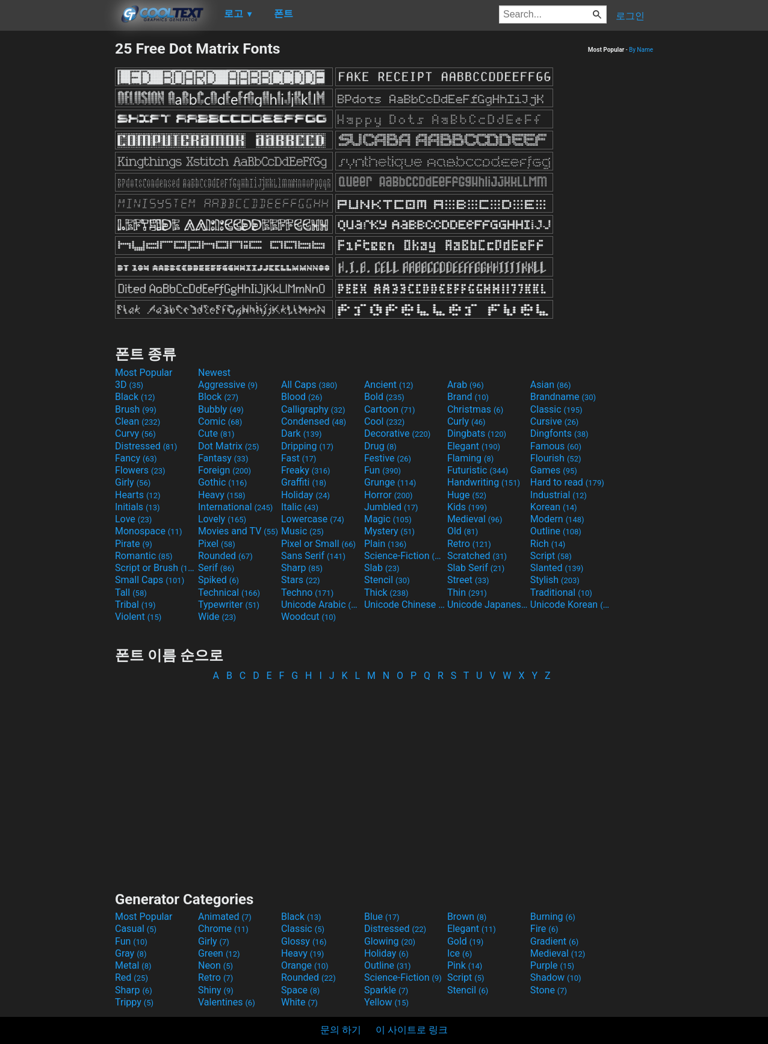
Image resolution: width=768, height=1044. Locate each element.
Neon (215, 965)
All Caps (309, 384)
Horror (388, 495)
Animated (225, 916)
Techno (307, 592)
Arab (465, 384)
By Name (641, 49)
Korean (553, 507)
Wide (217, 616)
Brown (466, 916)
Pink (465, 965)
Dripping (307, 446)
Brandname (563, 396)
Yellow (386, 1002)
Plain (385, 543)
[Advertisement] (57, 220)
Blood (302, 396)
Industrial (558, 495)
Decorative (397, 433)
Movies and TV (238, 531)
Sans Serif (313, 555)
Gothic (222, 482)
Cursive (554, 421)
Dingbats (476, 433)
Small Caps (149, 580)
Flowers (140, 470)
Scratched (477, 555)
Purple (552, 965)
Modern (557, 519)
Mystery (389, 531)
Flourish (555, 458)
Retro (469, 543)
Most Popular (144, 372)
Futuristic (478, 470)
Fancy (136, 458)
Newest (214, 372)
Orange (305, 965)
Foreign (224, 470)
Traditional (561, 592)
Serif (216, 568)
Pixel (216, 543)
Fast (298, 458)
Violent (138, 616)
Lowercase (312, 519)
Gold (465, 941)
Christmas (475, 409)
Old (462, 531)
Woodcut (308, 616)
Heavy (222, 495)
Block (218, 396)
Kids (467, 507)
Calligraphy (313, 409)
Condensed (313, 421)
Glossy (304, 941)
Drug (380, 446)
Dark (301, 433)
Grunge (390, 482)
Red (131, 977)
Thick (386, 592)
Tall (131, 592)
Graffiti (303, 482)
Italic (299, 507)
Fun (382, 470)
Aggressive (228, 384)
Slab (382, 568)
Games (553, 470)
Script (551, 555)
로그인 (630, 16)
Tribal (135, 604)
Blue (382, 916)
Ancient (388, 384)
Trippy (134, 1002)
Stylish (555, 580)
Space (300, 990)
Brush (135, 409)
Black (135, 396)
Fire (544, 928)
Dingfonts (559, 433)
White (299, 1002)
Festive (387, 458)
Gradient (554, 941)
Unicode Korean (570, 604)
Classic (556, 409)
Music (302, 531)
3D (129, 384)
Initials (137, 507)
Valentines (226, 1002)
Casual (135, 928)
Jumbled (391, 507)
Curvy (135, 433)
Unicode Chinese (404, 604)
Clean (137, 421)
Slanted (557, 568)
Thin (467, 592)
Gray (130, 953)
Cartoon (389, 409)
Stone (548, 990)
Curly (466, 421)
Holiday (305, 495)
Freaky (305, 470)
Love (133, 519)
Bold (384, 396)
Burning (552, 916)
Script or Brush (155, 568)
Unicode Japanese (487, 604)
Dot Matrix (228, 446)
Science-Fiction (404, 555)
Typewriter (228, 604)
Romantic (144, 555)
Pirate (133, 543)
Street (468, 580)
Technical (229, 592)
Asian (550, 384)
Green (219, 953)
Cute (216, 433)
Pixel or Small (318, 543)
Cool (384, 421)
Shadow (555, 977)
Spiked (218, 580)
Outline (555, 531)
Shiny (216, 990)
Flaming (470, 458)
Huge (466, 495)
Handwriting (483, 482)
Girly (132, 482)
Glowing (389, 941)
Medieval (475, 519)
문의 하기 (340, 1030)
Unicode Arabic (321, 604)
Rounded (225, 555)
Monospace (148, 531)
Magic (388, 519)
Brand (468, 396)
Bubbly (221, 409)
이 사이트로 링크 (412, 1030)
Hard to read (567, 482)
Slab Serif (475, 568)
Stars (300, 580)
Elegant (473, 446)
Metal (133, 965)
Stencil (387, 580)
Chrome (223, 928)
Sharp (302, 568)
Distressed (146, 446)
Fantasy (223, 458)
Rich (548, 543)
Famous (555, 446)
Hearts (137, 495)
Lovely (222, 519)
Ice (459, 953)
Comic (220, 421)
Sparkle (386, 990)
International (235, 507)
